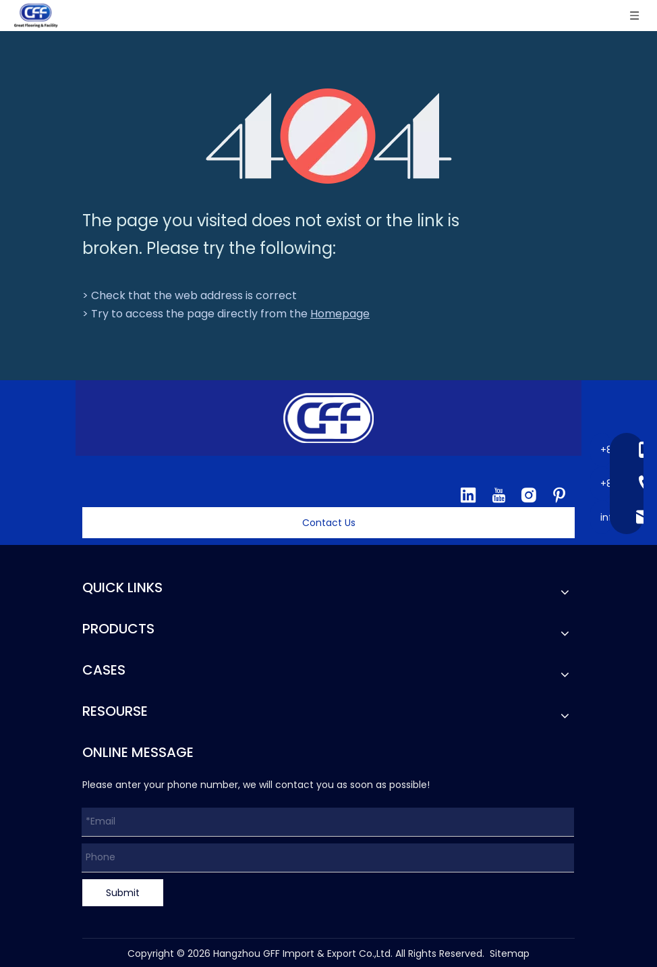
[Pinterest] (559, 495)
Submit (123, 892)
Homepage (340, 313)
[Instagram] (529, 495)
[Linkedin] (468, 495)
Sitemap (510, 953)
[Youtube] (498, 495)
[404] (329, 136)
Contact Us (328, 522)
